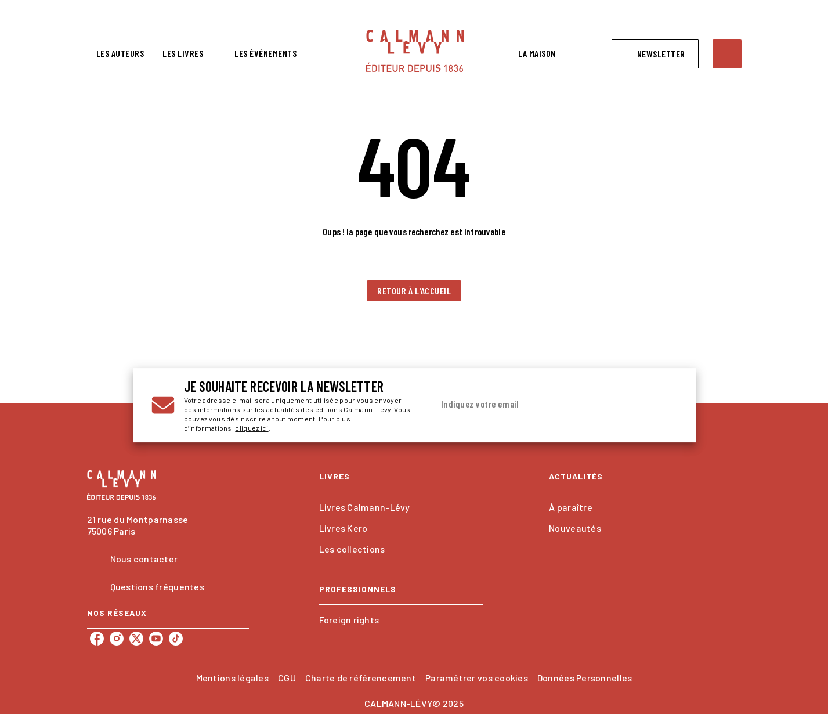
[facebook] (97, 638)
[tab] (120, 53)
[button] (655, 53)
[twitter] (136, 638)
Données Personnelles (584, 677)
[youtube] (156, 638)
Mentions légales (232, 677)
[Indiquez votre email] (540, 405)
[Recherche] (727, 53)
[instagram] (116, 638)
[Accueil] (415, 50)
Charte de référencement (360, 677)
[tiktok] (176, 638)
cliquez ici (251, 428)
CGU (287, 677)
